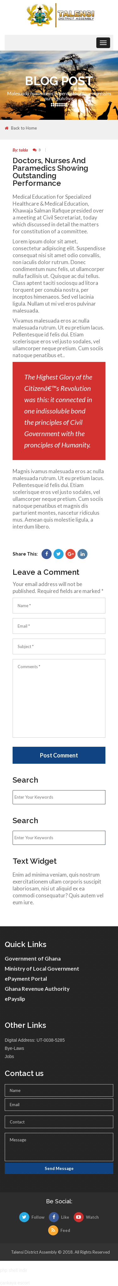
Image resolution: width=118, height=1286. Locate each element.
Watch (86, 1217)
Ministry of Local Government (42, 968)
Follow (31, 1217)
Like (59, 1217)
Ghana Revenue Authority (37, 988)
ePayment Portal (26, 978)
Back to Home (21, 128)
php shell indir (13, 1270)
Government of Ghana (33, 958)
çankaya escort (15, 1282)
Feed (59, 1230)
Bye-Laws (14, 1048)
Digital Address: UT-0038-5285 (35, 1040)
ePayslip (15, 998)
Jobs (9, 1056)
